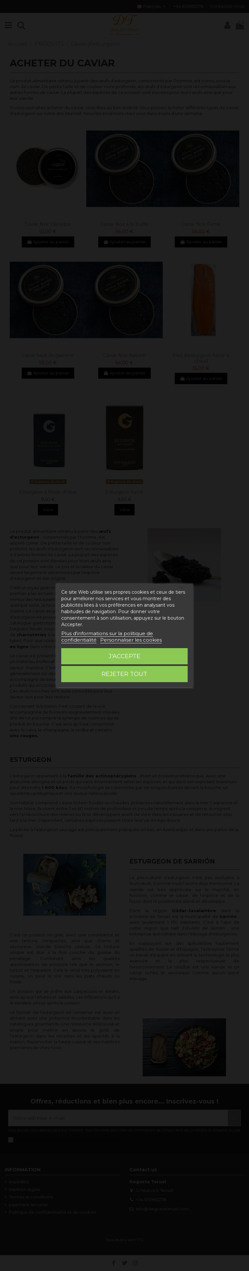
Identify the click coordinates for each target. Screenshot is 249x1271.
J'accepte (124, 656)
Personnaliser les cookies (131, 640)
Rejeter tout (124, 674)
